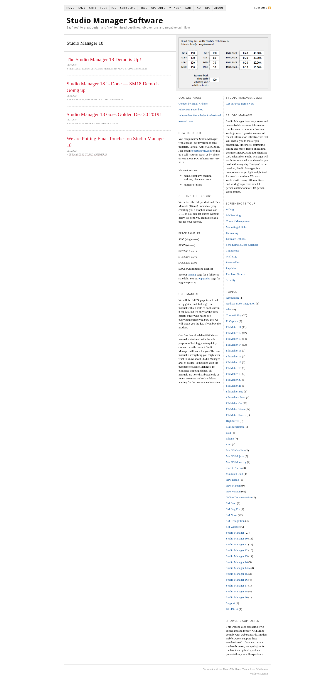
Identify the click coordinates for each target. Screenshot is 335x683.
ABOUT (218, 8)
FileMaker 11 (233, 327)
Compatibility (234, 315)
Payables (231, 268)
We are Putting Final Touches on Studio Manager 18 (116, 142)
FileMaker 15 (233, 350)
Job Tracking (233, 215)
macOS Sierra (234, 468)
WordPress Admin (258, 673)
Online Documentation (239, 497)
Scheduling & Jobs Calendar (242, 244)
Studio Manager (235, 532)
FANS (188, 8)
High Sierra (232, 421)
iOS (113, 8)
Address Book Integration (240, 303)
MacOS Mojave (235, 456)
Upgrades (204, 278)
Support (230, 603)
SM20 (81, 8)
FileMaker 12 (233, 333)
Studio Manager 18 (136, 69)
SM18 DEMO (128, 8)
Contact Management (238, 221)
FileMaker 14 (233, 344)
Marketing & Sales (236, 227)
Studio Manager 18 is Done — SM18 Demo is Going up (113, 87)
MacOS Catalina (235, 450)
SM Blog (231, 503)
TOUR (103, 8)
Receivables (233, 262)
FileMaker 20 (233, 379)
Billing (230, 209)
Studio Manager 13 (237, 556)
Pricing (192, 274)
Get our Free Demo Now (240, 103)
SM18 (92, 8)
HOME (70, 8)
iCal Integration (235, 426)
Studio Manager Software (115, 20)
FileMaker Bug (234, 391)
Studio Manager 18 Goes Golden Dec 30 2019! (114, 114)
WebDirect (232, 609)
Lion (228, 444)
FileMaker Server (236, 415)
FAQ (198, 8)
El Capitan (232, 321)
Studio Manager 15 (237, 573)
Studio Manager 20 (237, 597)
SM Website (233, 526)
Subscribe (260, 7)
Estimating (232, 233)
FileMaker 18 (76, 69)
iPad (228, 432)
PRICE (143, 8)
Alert (229, 309)
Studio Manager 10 (237, 538)
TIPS (207, 8)
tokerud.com (185, 121)
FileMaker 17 (233, 362)
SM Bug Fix (233, 509)
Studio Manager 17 (237, 585)
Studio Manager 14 (237, 562)
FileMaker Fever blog (190, 109)
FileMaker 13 (233, 338)
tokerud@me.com (201, 150)
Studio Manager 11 (236, 544)
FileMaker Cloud (235, 397)
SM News (119, 69)
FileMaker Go (234, 403)
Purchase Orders (235, 274)
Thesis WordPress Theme (236, 669)
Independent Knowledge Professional (199, 115)
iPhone (230, 438)
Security (230, 280)
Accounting (232, 297)
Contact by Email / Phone (193, 103)
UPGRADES (158, 8)
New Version (105, 69)
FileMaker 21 (233, 385)
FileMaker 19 (233, 373)
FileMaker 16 (233, 356)
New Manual (233, 485)
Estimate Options (236, 238)
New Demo (91, 69)
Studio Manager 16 (237, 579)
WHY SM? (175, 8)
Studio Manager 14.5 (238, 568)
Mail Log (231, 256)
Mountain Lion (234, 473)
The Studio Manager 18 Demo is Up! (104, 59)
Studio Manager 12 (237, 550)
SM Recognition (235, 520)
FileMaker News (235, 409)
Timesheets (232, 250)
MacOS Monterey (236, 462)
